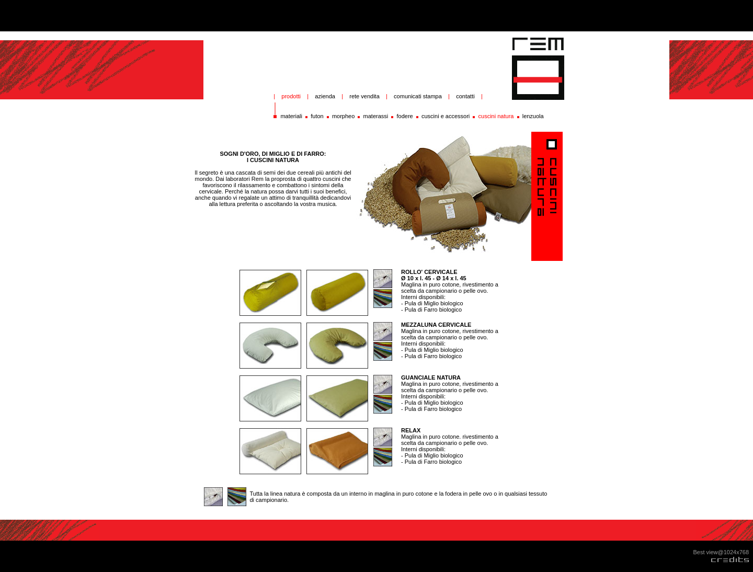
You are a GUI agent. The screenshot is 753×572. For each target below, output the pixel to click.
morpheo (343, 116)
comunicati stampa (419, 96)
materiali (291, 116)
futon (317, 116)
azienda (325, 96)
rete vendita (364, 96)
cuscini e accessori (445, 116)
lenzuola (533, 116)
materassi (376, 116)
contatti (465, 96)
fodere (405, 116)
